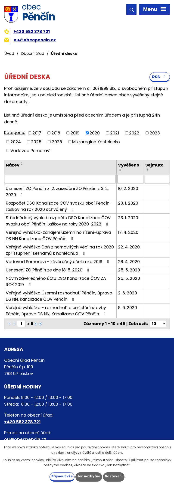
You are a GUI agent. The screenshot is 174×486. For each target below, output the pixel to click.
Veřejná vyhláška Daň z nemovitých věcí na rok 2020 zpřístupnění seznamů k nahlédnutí (60, 250)
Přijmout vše (61, 476)
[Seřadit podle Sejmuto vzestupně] (147, 169)
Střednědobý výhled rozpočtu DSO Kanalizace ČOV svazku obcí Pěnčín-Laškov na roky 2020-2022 (58, 221)
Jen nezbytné (89, 476)
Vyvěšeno (128, 165)
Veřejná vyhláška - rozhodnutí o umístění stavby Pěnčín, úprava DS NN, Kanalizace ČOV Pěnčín (57, 311)
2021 (114, 133)
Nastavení (115, 476)
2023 (155, 133)
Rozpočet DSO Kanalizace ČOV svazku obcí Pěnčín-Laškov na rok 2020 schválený (59, 206)
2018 (55, 133)
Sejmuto (154, 165)
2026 (57, 142)
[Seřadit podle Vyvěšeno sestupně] (120, 171)
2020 (95, 133)
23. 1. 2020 (128, 203)
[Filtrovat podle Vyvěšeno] (130, 179)
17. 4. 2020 (128, 232)
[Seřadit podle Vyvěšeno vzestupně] (120, 169)
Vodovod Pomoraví (30, 150)
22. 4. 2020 (129, 247)
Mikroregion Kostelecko (96, 142)
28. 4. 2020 (129, 262)
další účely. (114, 452)
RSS (159, 77)
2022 (134, 133)
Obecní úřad (32, 53)
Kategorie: (14, 133)
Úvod (9, 53)
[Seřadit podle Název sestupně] (22, 165)
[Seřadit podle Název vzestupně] (22, 163)
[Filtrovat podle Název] (60, 179)
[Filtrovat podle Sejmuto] (157, 179)
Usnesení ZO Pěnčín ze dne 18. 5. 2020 (48, 270)
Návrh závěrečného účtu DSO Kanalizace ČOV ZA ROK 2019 (56, 282)
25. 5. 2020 (129, 270)
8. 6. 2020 (127, 308)
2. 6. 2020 (127, 293)
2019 (75, 133)
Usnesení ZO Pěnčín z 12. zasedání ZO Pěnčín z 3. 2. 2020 (57, 192)
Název (12, 165)
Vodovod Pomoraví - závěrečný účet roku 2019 (58, 262)
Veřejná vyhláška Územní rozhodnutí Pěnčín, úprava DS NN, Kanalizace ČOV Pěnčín (59, 296)
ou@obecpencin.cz (30, 40)
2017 (36, 133)
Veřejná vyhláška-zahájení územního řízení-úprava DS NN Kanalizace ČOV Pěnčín (58, 236)
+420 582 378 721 (27, 31)
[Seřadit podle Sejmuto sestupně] (147, 171)
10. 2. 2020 (128, 189)
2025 (36, 142)
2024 (15, 142)
